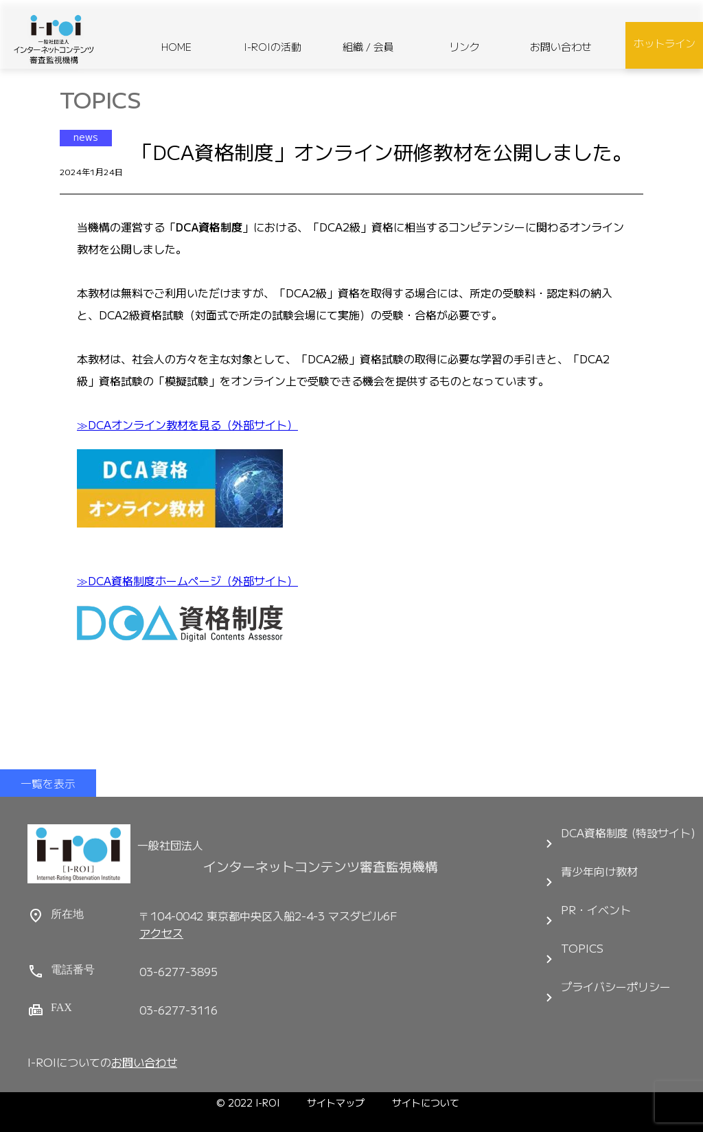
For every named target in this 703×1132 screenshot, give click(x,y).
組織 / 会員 (368, 46)
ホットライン (664, 43)
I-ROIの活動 (272, 46)
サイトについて (425, 1102)
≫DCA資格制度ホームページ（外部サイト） (187, 580)
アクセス (161, 933)
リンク (464, 46)
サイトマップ (336, 1102)
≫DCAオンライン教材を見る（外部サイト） (187, 424)
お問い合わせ (561, 46)
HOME (176, 46)
